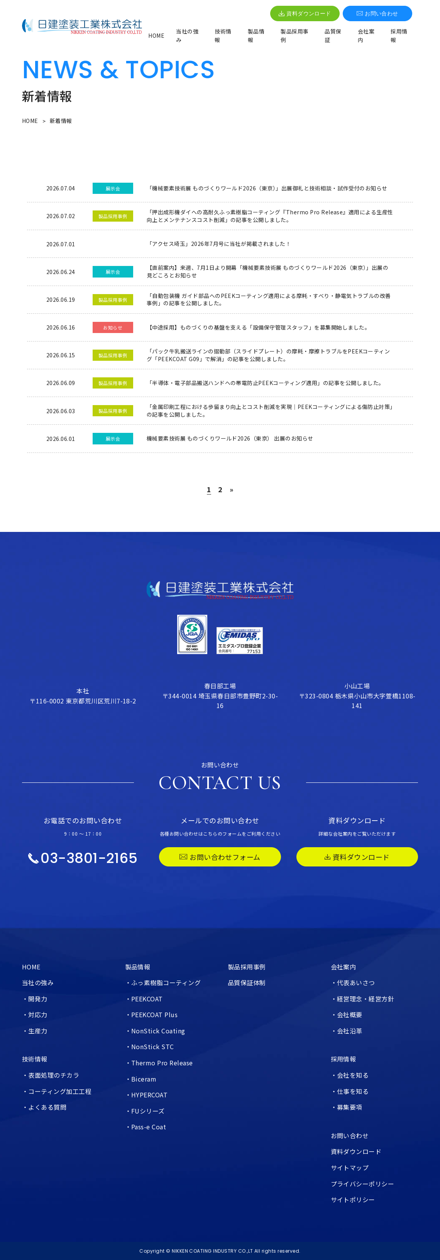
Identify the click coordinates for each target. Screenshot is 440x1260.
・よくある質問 (44, 1107)
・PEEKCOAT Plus (151, 1014)
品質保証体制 (247, 982)
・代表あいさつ (353, 982)
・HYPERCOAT (146, 1094)
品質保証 (333, 35)
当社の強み (187, 35)
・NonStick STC (149, 1046)
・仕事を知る (350, 1091)
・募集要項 (346, 1107)
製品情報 (256, 35)
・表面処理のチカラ (50, 1075)
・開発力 (34, 998)
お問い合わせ (377, 13)
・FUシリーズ (145, 1110)
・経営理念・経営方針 (362, 998)
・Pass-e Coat (145, 1126)
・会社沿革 (346, 1030)
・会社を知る (350, 1075)
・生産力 (34, 1030)
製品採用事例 (294, 35)
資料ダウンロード (305, 13)
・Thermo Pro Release (159, 1062)
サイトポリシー (353, 1199)
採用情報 (399, 35)
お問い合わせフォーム (220, 857)
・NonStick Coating (155, 1030)
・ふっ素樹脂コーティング (163, 982)
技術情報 (223, 35)
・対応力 (34, 1014)
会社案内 (366, 35)
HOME (156, 35)
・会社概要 (346, 1014)
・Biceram (141, 1078)
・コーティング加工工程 (56, 1091)
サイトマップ (350, 1167)
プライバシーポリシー (362, 1183)
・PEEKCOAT (144, 998)
